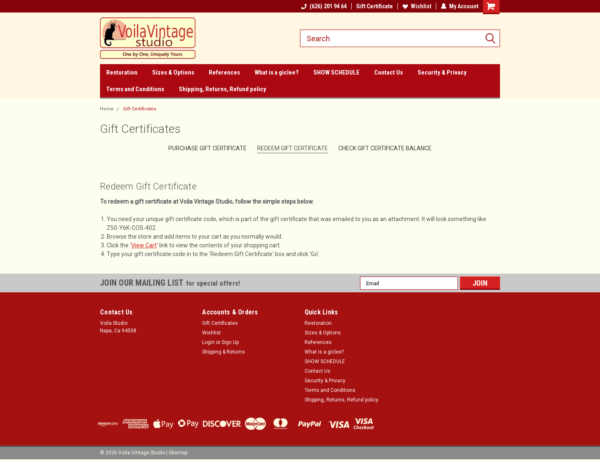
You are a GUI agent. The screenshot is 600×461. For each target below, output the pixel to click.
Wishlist (416, 6)
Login (208, 342)
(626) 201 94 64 (324, 6)
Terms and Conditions (135, 89)
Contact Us (388, 72)
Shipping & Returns (223, 352)
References (224, 72)
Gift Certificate (374, 6)
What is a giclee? (277, 72)
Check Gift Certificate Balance (385, 148)
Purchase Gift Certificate (207, 148)
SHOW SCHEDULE (336, 72)
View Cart (144, 245)
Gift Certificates (139, 109)
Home (107, 109)
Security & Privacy (442, 72)
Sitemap (178, 453)
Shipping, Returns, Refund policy (222, 89)
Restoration (122, 72)
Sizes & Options (173, 72)
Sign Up (230, 342)
